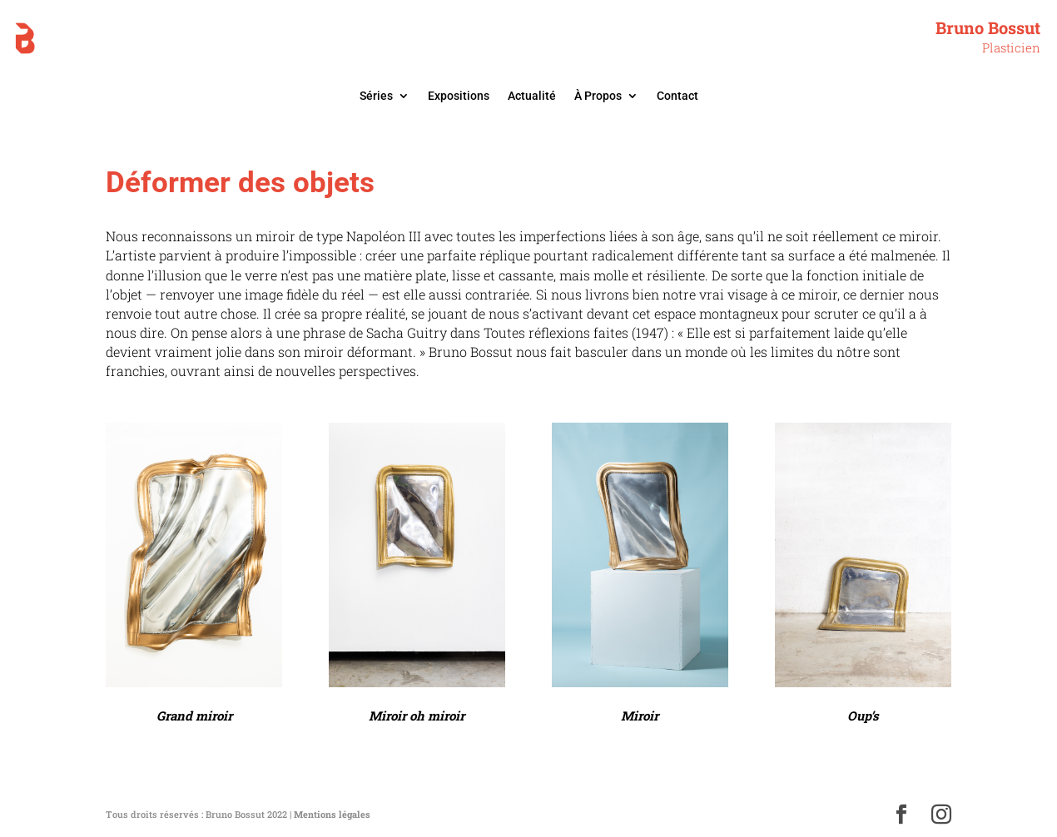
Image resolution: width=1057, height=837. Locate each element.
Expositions (458, 96)
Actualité (532, 96)
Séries (376, 96)
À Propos (598, 96)
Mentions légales (332, 814)
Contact (677, 96)
